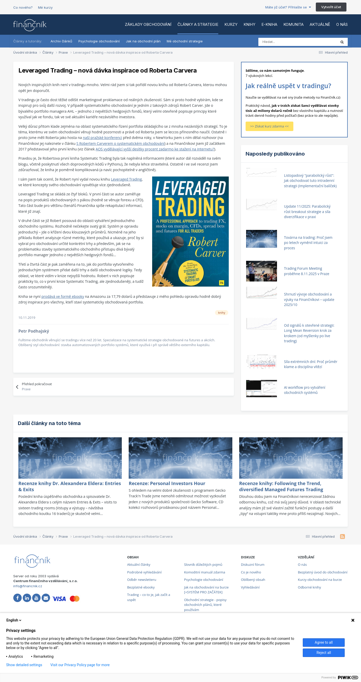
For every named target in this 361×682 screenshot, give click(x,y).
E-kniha (269, 24)
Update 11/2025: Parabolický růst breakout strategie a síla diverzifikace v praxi (307, 211)
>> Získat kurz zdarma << (269, 126)
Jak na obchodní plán (143, 41)
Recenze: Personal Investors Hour (167, 483)
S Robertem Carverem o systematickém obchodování (120, 143)
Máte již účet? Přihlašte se (288, 7)
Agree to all (324, 642)
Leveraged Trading (126, 179)
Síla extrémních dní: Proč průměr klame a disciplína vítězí (311, 364)
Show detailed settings (24, 665)
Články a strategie (197, 24)
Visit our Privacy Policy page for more (80, 665)
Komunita (293, 24)
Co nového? (23, 7)
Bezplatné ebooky (141, 587)
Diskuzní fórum (252, 564)
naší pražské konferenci (102, 137)
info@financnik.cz (27, 586)
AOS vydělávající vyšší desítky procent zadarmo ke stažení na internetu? (155, 149)
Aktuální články (138, 564)
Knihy (249, 24)
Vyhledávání (250, 587)
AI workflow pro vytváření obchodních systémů (304, 390)
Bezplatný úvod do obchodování (322, 572)
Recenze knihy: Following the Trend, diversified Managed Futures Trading (281, 486)
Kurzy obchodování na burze (320, 579)
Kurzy (230, 24)
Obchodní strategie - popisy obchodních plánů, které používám (205, 604)
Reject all (324, 653)
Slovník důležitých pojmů (203, 564)
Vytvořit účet (331, 7)
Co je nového (251, 572)
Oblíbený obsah (253, 579)
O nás (342, 24)
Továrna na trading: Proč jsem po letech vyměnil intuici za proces (308, 242)
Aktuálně (320, 24)
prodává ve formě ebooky (62, 296)
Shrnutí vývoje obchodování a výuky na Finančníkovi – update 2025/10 (309, 299)
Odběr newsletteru (141, 579)
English (14, 620)
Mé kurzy (45, 7)
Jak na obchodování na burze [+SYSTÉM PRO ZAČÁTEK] (206, 590)
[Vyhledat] (281, 42)
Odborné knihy (309, 587)
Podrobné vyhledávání (144, 572)
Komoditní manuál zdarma (204, 572)
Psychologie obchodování (99, 41)
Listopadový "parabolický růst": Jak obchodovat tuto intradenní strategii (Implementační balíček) (310, 180)
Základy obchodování (148, 24)
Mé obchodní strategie (185, 41)
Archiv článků (61, 41)
